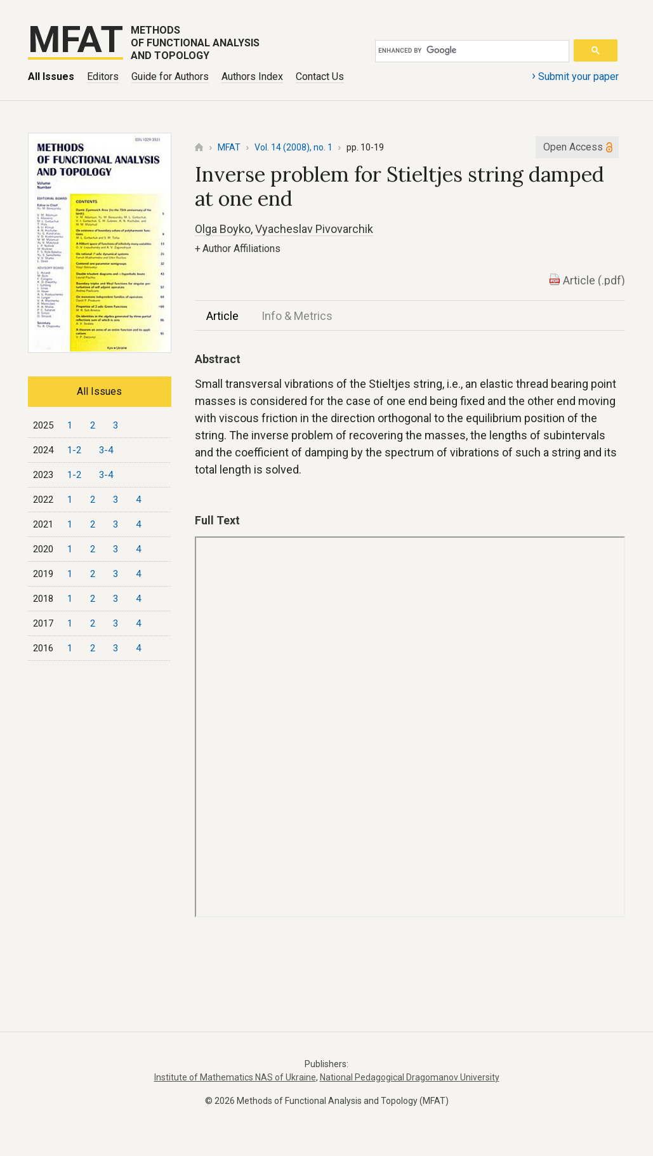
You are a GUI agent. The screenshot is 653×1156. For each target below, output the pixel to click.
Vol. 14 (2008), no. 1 (293, 147)
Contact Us (320, 76)
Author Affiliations (237, 248)
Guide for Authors (170, 76)
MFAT (229, 147)
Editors (103, 76)
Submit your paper (575, 75)
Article (222, 315)
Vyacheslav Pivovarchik (314, 229)
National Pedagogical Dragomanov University (409, 1077)
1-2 (74, 450)
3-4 (106, 450)
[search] (470, 51)
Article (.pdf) (594, 280)
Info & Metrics (297, 315)
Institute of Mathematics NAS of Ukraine (235, 1077)
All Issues (51, 76)
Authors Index (252, 76)
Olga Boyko (223, 229)
